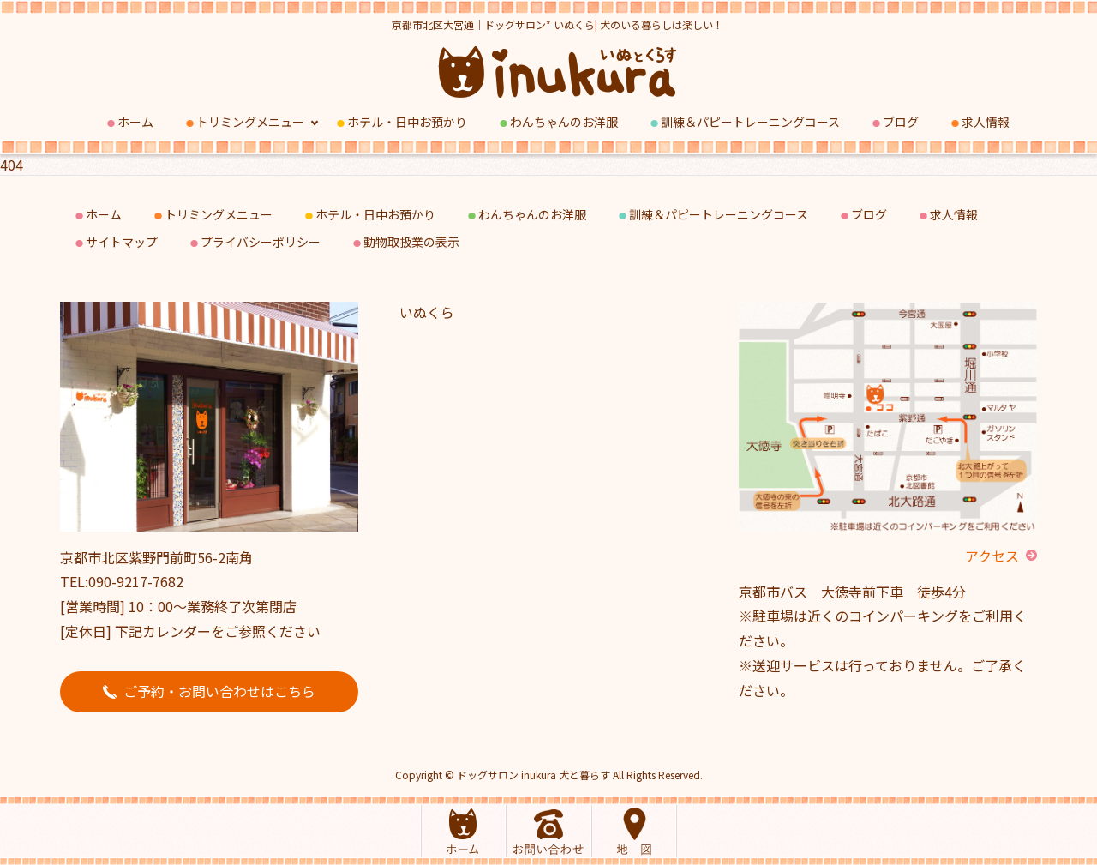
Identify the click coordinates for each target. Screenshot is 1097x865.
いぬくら (426, 312)
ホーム (129, 122)
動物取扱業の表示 (405, 242)
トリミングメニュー (243, 122)
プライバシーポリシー (254, 242)
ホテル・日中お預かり (400, 122)
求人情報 (979, 122)
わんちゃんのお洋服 (557, 122)
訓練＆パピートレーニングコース (744, 122)
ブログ (894, 122)
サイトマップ (115, 242)
